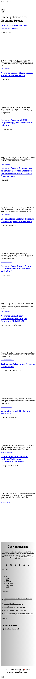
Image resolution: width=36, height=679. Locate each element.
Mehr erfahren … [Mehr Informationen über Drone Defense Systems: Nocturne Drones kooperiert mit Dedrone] (6, 262)
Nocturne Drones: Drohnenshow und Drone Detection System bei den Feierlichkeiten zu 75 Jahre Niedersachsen (17, 172)
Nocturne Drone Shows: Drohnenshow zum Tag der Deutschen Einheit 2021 (14, 318)
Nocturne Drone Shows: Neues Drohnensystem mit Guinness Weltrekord (16, 268)
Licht (7, 587)
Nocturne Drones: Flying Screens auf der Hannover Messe (17, 74)
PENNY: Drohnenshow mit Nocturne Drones (14, 27)
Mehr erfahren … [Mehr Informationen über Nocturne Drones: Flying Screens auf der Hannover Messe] (6, 116)
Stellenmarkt (9, 583)
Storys (8, 578)
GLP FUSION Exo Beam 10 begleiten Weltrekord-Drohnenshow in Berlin (14, 459)
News (7, 576)
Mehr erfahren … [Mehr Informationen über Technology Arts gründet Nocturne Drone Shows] (6, 407)
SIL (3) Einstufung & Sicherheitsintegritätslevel (19, 613)
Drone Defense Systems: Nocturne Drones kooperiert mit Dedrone (17, 220)
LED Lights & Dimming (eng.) (13, 604)
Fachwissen (9, 585)
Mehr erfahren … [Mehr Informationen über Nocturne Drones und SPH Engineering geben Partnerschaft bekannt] (6, 164)
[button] (1, 675)
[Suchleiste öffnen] (2, 12)
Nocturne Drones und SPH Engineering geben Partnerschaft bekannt (17, 123)
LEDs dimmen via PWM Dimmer (14, 607)
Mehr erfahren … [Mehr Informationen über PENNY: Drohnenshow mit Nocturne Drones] (6, 69)
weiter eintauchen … (7, 360)
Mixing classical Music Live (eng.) (15, 610)
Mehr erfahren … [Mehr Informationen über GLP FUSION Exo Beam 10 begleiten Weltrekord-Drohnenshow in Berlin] (6, 502)
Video (7, 580)
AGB (25, 672)
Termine (8, 581)
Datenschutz (18, 672)
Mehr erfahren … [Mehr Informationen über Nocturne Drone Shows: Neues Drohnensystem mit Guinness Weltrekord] (6, 312)
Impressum (10, 672)
